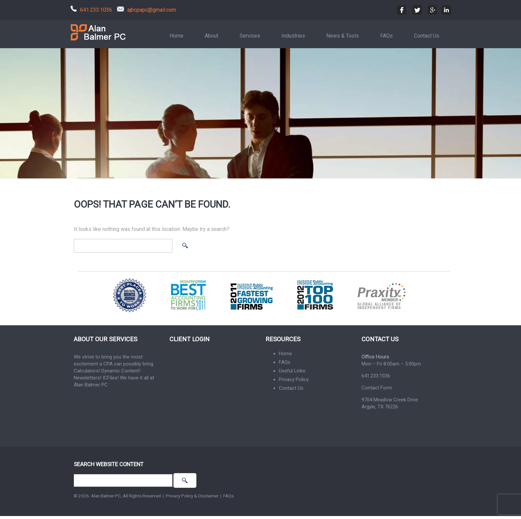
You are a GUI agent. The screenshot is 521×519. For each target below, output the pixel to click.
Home (176, 36)
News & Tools (342, 36)
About (211, 36)
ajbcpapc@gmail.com (151, 10)
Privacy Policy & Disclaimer (192, 495)
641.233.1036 (96, 10)
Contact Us (426, 36)
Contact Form (377, 388)
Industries (293, 36)
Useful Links (292, 371)
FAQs (386, 36)
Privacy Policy (294, 379)
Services (250, 36)
